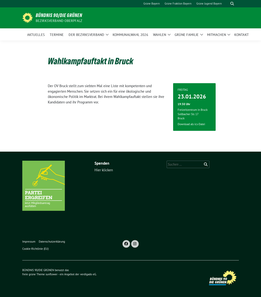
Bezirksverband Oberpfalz (59, 21)
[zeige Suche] (232, 3)
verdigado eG (88, 274)
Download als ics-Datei (191, 124)
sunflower (51, 274)
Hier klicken (103, 170)
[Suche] (226, 3)
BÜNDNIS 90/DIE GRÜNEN (59, 15)
